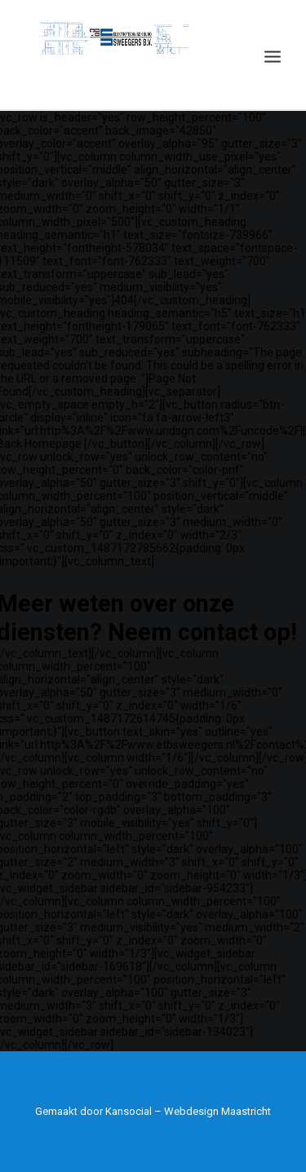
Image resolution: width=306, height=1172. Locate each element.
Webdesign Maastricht (217, 1111)
